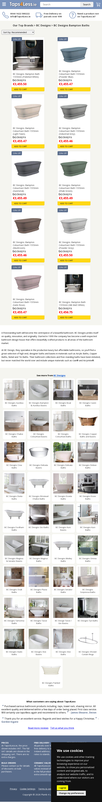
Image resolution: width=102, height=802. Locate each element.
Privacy (13, 789)
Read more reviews (38, 728)
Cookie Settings (27, 789)
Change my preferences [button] (71, 793)
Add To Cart (20, 89)
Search (86, 4)
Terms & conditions (48, 789)
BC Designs (59, 375)
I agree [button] (62, 787)
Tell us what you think (62, 728)
